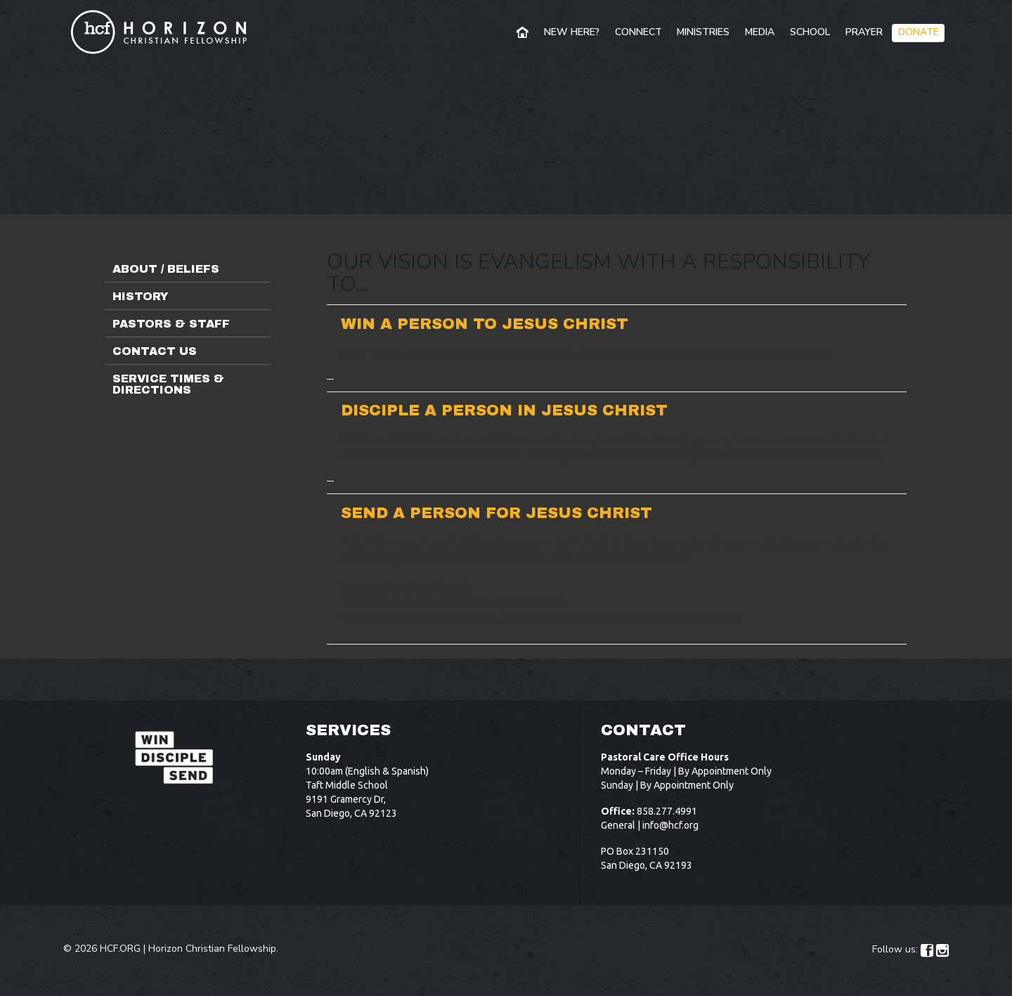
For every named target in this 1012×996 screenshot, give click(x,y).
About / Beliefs (165, 269)
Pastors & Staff (171, 324)
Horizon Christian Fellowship (212, 948)
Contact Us (154, 351)
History (140, 296)
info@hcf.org (670, 825)
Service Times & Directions (168, 384)
